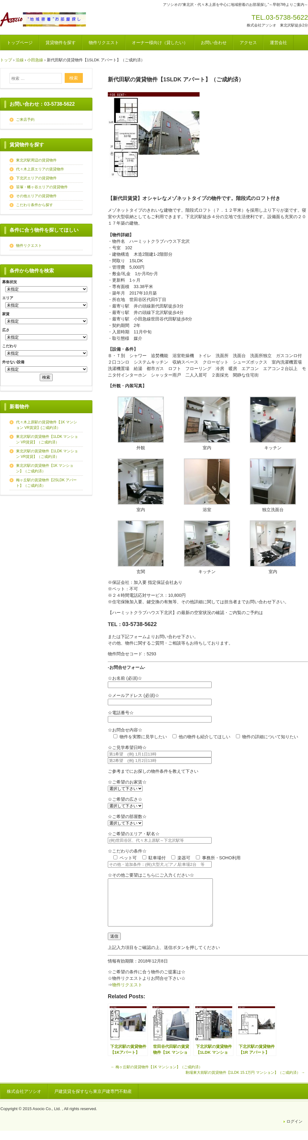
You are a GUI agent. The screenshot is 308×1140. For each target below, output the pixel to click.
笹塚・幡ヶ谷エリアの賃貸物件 (42, 187)
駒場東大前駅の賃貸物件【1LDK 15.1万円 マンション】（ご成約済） (245, 1082)
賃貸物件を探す (61, 42)
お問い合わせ (214, 42)
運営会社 (278, 42)
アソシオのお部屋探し (43, 19)
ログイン (294, 1130)
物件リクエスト (104, 42)
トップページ (20, 42)
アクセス (248, 42)
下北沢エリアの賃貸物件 (36, 178)
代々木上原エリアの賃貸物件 (40, 169)
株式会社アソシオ (24, 1100)
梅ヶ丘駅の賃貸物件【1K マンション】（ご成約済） (156, 1076)
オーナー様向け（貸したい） (160, 42)
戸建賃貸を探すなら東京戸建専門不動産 (93, 1100)
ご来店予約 (25, 119)
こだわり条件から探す (34, 205)
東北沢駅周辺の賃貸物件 (36, 160)
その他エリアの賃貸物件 (36, 196)
